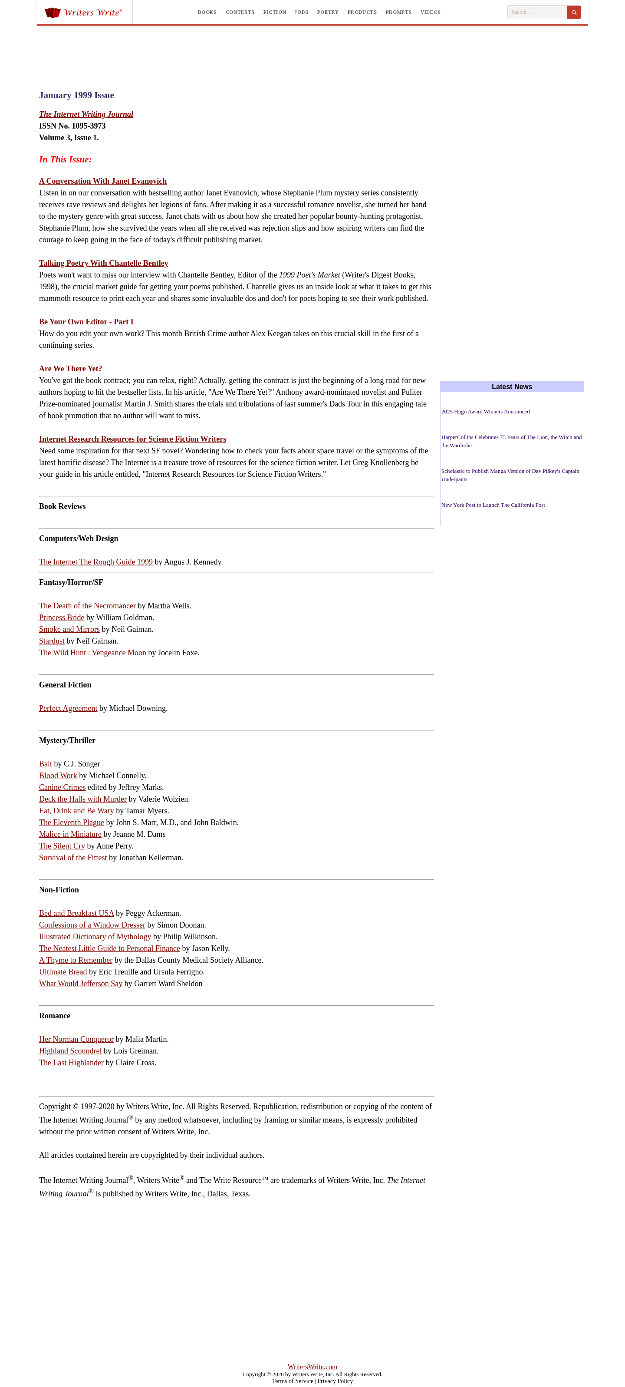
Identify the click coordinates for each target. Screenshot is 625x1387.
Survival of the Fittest (73, 857)
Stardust (52, 641)
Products (362, 12)
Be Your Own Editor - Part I (86, 321)
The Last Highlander (71, 1062)
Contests (240, 12)
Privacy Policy (335, 1381)
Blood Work (58, 775)
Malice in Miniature (70, 834)
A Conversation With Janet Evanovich (103, 181)
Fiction (274, 12)
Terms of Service (292, 1381)
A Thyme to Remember (75, 960)
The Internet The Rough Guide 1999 (96, 562)
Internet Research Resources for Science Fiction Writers (132, 439)
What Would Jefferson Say (80, 983)
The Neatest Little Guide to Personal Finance (109, 948)
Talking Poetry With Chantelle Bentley (103, 263)
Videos (431, 12)
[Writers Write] (88, 12)
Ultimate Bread (63, 972)
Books (207, 12)
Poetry (328, 12)
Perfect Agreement (68, 708)
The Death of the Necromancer (87, 605)
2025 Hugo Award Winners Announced (485, 411)
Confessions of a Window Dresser (92, 925)
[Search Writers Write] (537, 12)
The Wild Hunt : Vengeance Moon (92, 652)
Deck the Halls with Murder (83, 799)
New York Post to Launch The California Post (493, 505)
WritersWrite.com (313, 1366)
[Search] (574, 12)
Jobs (302, 12)
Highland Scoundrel (70, 1051)
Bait (45, 764)
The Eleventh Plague (71, 822)
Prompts (399, 12)
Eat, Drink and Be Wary (76, 810)
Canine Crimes (62, 787)
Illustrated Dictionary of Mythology (95, 936)
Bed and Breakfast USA (76, 913)
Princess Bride (61, 617)
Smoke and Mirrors (69, 629)
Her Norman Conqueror (76, 1039)
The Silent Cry (62, 846)
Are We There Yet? (70, 368)
